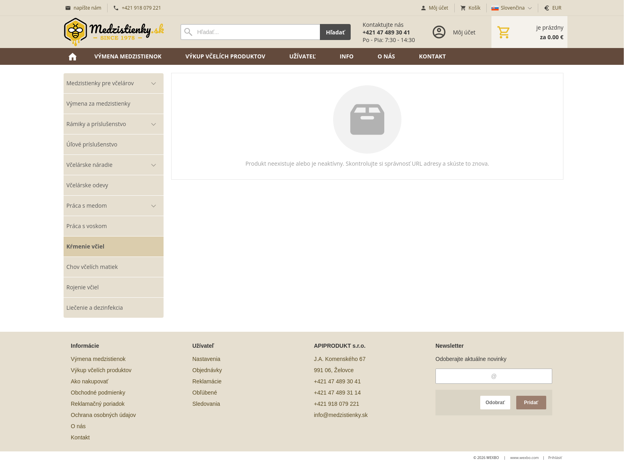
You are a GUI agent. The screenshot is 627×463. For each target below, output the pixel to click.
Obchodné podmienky (98, 392)
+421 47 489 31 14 (337, 392)
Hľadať (335, 32)
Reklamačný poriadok (98, 404)
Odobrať (495, 402)
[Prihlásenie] (453, 32)
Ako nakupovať (89, 381)
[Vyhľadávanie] (250, 32)
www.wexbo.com (524, 457)
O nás (78, 426)
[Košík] (529, 32)
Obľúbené (204, 392)
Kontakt (80, 437)
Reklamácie (207, 381)
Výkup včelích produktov (101, 370)
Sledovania (206, 404)
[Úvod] (114, 32)
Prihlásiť (555, 457)
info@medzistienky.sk (341, 415)
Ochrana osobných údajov (103, 415)
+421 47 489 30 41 (337, 381)
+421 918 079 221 (336, 404)
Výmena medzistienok (98, 359)
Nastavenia (206, 359)
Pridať (531, 402)
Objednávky (207, 370)
